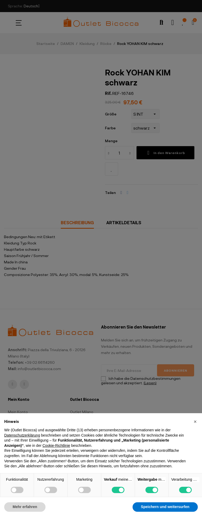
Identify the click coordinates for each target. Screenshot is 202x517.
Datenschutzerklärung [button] (22, 435)
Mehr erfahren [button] (25, 507)
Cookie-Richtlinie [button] (56, 445)
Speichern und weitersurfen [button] (165, 507)
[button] (195, 421)
